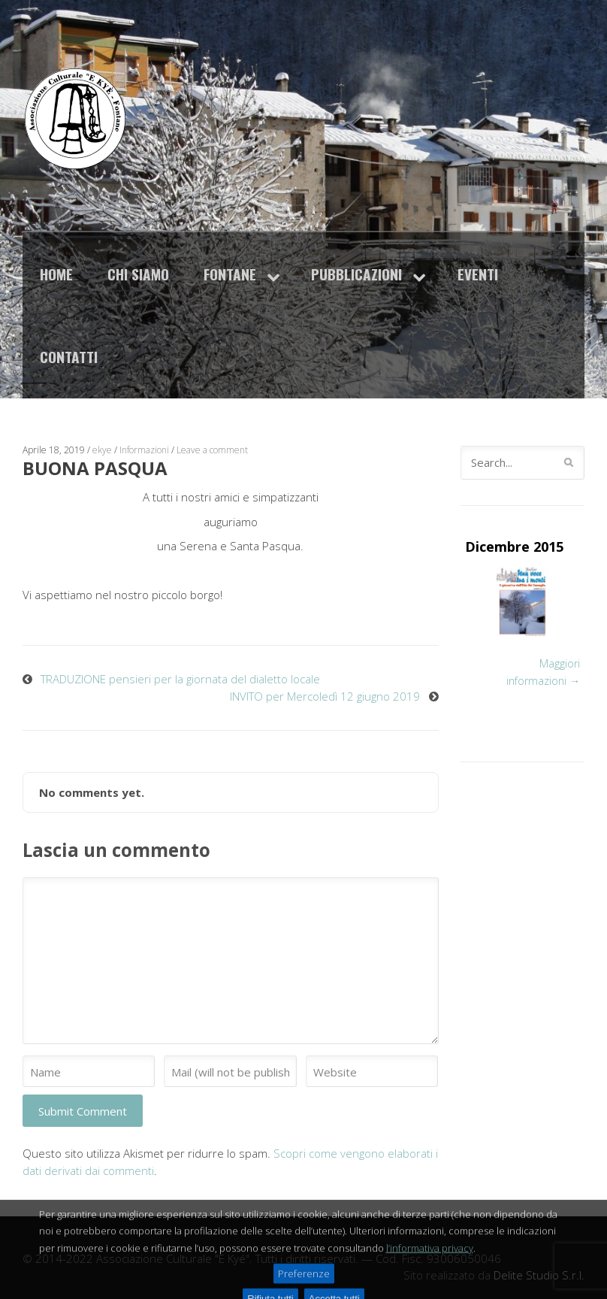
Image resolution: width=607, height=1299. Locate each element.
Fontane (230, 274)
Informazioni (144, 450)
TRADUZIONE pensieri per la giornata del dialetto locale (180, 678)
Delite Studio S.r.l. (539, 1274)
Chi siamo (138, 274)
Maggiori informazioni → (543, 672)
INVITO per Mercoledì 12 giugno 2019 (325, 696)
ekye (102, 450)
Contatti (69, 357)
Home (56, 274)
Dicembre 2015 (514, 546)
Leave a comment (212, 450)
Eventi (478, 274)
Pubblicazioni (356, 274)
